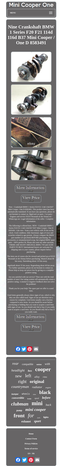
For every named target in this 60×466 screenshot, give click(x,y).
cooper (43, 369)
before (46, 397)
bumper (15, 394)
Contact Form (31, 439)
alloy (37, 376)
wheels (26, 394)
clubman (19, 403)
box (30, 370)
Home (31, 434)
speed (37, 398)
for (31, 415)
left (28, 375)
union (39, 364)
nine (34, 394)
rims (45, 377)
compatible (27, 364)
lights (46, 417)
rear (15, 363)
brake (29, 399)
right (22, 381)
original (37, 381)
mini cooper (35, 409)
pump (19, 410)
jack (38, 418)
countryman (20, 387)
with (47, 364)
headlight (18, 370)
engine (48, 387)
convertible (18, 397)
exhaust (26, 421)
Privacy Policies (31, 444)
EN (29, 453)
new (18, 376)
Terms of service (31, 448)
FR (33, 453)
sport (37, 421)
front (19, 415)
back (48, 404)
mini (37, 403)
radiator (37, 387)
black (45, 392)
